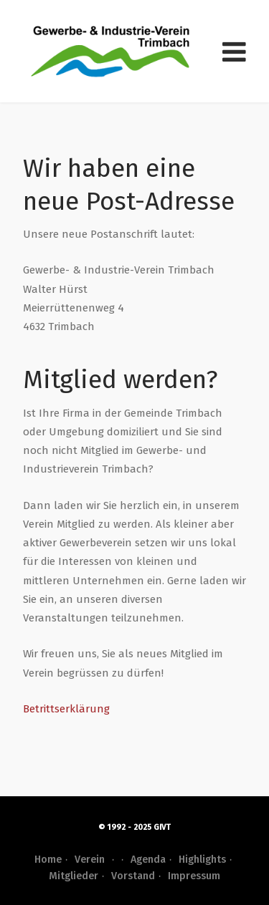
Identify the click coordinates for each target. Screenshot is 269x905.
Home (48, 859)
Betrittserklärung (66, 708)
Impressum (194, 876)
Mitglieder (73, 876)
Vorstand (133, 876)
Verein (96, 859)
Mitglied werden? (120, 379)
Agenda (148, 859)
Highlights (202, 859)
